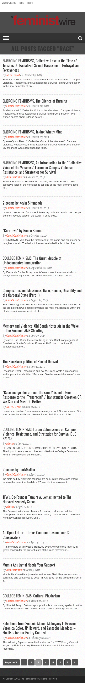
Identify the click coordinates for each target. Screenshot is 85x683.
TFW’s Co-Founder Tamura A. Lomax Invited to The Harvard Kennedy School (37, 499)
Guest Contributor (16, 106)
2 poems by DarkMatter (19, 469)
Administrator (14, 177)
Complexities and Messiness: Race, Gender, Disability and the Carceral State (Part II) (42, 292)
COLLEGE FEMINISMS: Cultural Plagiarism (31, 595)
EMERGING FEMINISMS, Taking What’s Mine (32, 131)
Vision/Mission (9, 2)
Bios (21, 2)
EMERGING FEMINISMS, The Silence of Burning (35, 101)
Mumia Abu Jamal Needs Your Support (29, 564)
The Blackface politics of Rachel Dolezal (30, 361)
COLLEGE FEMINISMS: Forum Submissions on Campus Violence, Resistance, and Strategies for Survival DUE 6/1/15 (39, 434)
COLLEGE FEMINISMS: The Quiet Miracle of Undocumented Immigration (32, 260)
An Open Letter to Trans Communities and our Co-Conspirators (37, 534)
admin (10, 444)
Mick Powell (13, 75)
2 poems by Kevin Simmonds (22, 202)
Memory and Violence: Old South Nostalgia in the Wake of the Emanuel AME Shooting (41, 328)
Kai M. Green (13, 407)
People (30, 2)
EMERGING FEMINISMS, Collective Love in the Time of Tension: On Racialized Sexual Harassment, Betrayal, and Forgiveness (41, 65)
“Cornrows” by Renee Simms (22, 230)
